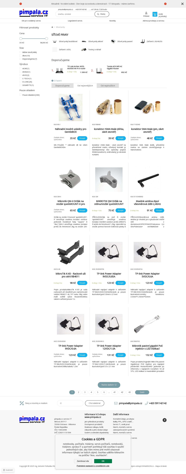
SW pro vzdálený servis (31, 20)
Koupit (82, 138)
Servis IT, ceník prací (121, 424)
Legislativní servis (75, 20)
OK (103, 461)
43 (129, 392)
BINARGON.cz (148, 466)
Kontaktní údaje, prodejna (123, 419)
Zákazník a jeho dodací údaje (96, 430)
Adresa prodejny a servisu (153, 20)
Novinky (112, 20)
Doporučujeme (62, 85)
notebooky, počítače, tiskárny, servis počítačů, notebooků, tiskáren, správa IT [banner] (33, 13)
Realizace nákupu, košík (94, 427)
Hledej (102, 14)
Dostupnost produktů (93, 424)
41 (115, 392)
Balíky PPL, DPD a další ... (123, 421)
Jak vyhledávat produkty (94, 421)
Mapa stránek (161, 466)
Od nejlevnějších (85, 85)
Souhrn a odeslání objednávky (97, 432)
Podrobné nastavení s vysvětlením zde (93, 466)
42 (122, 392)
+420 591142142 (81, 9)
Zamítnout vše (83, 461)
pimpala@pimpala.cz (65, 9)
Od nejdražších (108, 85)
